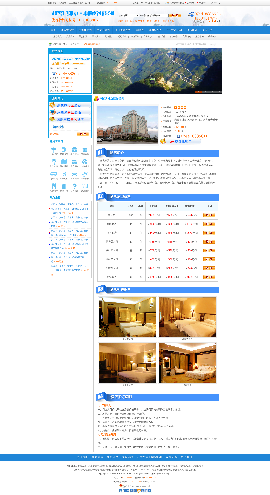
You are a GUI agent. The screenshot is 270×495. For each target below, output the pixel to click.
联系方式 (98, 457)
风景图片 (70, 36)
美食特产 (54, 191)
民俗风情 (96, 36)
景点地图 (64, 166)
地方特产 (109, 36)
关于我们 (191, 3)
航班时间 (212, 36)
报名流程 (127, 457)
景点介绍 (54, 166)
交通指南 (187, 36)
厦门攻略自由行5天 (166, 465)
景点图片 (74, 166)
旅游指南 (199, 36)
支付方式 (215, 3)
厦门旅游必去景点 (75, 465)
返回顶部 (187, 457)
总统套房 (187, 385)
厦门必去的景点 (195, 465)
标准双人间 (187, 339)
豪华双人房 (128, 339)
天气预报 (85, 178)
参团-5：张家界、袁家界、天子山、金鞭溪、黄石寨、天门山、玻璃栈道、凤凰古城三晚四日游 (69, 243)
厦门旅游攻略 (129, 465)
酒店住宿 (64, 154)
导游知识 (148, 36)
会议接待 (74, 154)
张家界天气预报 (177, 3)
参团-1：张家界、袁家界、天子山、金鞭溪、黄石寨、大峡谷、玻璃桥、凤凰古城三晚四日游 (69, 208)
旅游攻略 (64, 191)
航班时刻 (64, 178)
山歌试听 (161, 36)
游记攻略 (122, 36)
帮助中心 (174, 36)
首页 (65, 44)
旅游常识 (135, 36)
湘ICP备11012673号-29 (161, 473)
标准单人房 (128, 385)
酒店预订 (74, 44)
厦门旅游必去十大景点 (94, 465)
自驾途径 (74, 178)
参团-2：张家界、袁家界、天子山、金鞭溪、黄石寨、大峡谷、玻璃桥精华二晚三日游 (69, 221)
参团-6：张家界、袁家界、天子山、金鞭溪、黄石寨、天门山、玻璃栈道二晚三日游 (69, 257)
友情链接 (172, 457)
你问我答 (74, 191)
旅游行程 (54, 154)
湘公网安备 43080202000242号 (137, 486)
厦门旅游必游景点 (114, 465)
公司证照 (113, 457)
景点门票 (83, 36)
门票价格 (85, 154)
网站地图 (157, 457)
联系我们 (203, 3)
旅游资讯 (57, 36)
